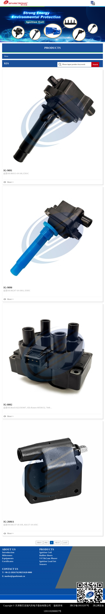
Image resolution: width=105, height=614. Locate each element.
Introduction (8, 552)
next (57, 543)
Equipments (8, 558)
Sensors (43, 564)
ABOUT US (9, 549)
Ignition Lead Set (47, 561)
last (65, 543)
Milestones (7, 555)
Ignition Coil (45, 552)
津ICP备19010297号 (80, 605)
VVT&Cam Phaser (48, 558)
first (39, 543)
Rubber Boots (45, 555)
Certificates (7, 561)
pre (46, 543)
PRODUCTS (46, 549)
